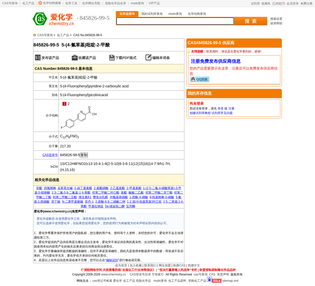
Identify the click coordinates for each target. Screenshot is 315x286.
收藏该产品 (87, 58)
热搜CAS (179, 265)
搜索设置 (276, 19)
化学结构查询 (197, 14)
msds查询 (137, 3)
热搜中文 (194, 265)
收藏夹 (266, 3)
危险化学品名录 (115, 3)
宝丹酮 (130, 206)
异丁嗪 (55, 201)
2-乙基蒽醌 (117, 188)
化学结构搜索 (52, 3)
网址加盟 (165, 265)
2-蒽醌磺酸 (101, 188)
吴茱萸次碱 (65, 188)
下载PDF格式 (125, 58)
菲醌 (39, 188)
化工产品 (28, 3)
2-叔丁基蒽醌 (83, 188)
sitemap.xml (230, 280)
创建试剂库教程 (200, 113)
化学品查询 (127, 14)
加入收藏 (136, 265)
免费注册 (306, 3)
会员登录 (293, 3)
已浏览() (278, 3)
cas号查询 (200, 274)
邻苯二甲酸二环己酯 (105, 192)
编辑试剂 (112, 260)
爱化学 (117, 280)
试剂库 (255, 3)
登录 (221, 108)
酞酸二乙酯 (136, 192)
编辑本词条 (161, 58)
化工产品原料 (177, 280)
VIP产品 (154, 3)
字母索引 (158, 274)
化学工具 (71, 3)
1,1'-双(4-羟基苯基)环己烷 (144, 201)
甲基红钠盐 (95, 206)
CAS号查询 (10, 3)
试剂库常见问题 (222, 113)
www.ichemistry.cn (113, 274)
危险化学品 (143, 280)
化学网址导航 (91, 3)
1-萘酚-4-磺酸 (139, 197)
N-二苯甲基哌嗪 (72, 201)
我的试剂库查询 (152, 14)
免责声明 (223, 274)
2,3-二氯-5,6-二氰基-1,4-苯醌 (71, 192)
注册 (231, 108)
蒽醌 (124, 192)
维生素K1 (85, 197)
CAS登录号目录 (140, 274)
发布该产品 (50, 58)
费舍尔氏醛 (100, 197)
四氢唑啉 (50, 188)
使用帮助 (276, 23)
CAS (212, 274)
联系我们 (150, 265)
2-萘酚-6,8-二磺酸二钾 (110, 201)
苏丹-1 (89, 201)
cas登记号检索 (102, 280)
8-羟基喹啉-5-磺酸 (162, 197)
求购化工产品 (197, 280)
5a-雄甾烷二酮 (114, 206)
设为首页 (121, 265)
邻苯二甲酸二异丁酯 (159, 192)
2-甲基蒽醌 (134, 188)
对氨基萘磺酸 (119, 197)
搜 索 (250, 21)
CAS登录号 (50, 155)
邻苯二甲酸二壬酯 (65, 197)
